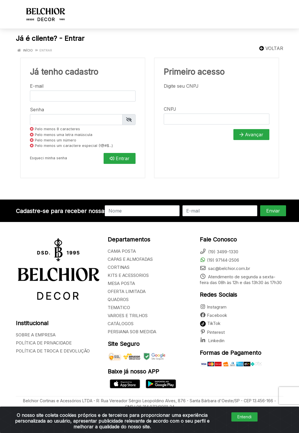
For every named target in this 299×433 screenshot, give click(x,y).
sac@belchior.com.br (225, 268)
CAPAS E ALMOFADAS (130, 259)
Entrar (119, 158)
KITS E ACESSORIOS (128, 275)
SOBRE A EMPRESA (36, 335)
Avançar (251, 134)
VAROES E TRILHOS (128, 315)
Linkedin (212, 340)
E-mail (36, 86)
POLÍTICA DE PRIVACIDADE (44, 343)
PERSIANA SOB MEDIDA (132, 331)
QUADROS (118, 299)
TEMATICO (119, 307)
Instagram (213, 307)
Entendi (244, 416)
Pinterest (212, 332)
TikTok (210, 323)
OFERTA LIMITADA (127, 291)
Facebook (213, 315)
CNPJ (170, 109)
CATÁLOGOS (121, 323)
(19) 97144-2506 (219, 260)
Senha (37, 109)
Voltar (271, 48)
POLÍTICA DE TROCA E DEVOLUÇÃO (53, 351)
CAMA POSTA (122, 251)
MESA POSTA (121, 283)
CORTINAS (118, 267)
